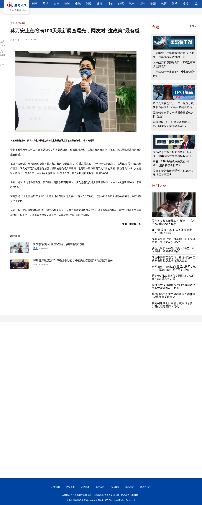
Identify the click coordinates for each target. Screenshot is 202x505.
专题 (153, 3)
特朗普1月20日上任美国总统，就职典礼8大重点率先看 (173, 277)
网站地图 (70, 486)
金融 (78, 3)
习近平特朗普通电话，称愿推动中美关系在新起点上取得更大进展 (173, 259)
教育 (164, 3)
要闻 (23, 23)
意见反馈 (115, 486)
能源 (121, 3)
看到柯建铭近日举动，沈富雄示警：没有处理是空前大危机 (173, 305)
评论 (142, 3)
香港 (45, 3)
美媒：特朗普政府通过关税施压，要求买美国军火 (173, 172)
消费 (88, 3)
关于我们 (55, 486)
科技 (110, 3)
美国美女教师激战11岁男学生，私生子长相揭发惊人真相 (174, 222)
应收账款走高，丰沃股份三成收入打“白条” (173, 114)
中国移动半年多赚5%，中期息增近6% (174, 73)
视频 (185, 3)
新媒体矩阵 (145, 486)
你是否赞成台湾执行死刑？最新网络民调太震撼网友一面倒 (173, 286)
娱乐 (174, 3)
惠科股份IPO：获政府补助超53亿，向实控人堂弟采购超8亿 (172, 124)
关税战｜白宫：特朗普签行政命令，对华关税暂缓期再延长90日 (172, 154)
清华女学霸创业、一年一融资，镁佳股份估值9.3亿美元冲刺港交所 (173, 105)
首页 (12, 23)
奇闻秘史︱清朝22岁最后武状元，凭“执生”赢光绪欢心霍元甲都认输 (174, 268)
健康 (99, 3)
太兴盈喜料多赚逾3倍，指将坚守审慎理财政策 (174, 64)
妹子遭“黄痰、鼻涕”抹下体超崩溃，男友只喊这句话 (173, 231)
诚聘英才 (85, 486)
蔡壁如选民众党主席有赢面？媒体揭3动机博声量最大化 (173, 296)
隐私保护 (129, 486)
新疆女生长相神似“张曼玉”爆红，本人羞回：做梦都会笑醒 (173, 250)
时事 (35, 3)
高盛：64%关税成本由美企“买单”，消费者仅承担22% (171, 163)
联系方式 (100, 486)
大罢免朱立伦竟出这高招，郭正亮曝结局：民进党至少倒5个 (173, 241)
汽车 (131, 3)
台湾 (56, 3)
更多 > (192, 26)
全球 (67, 3)
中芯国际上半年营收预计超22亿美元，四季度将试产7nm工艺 (173, 54)
